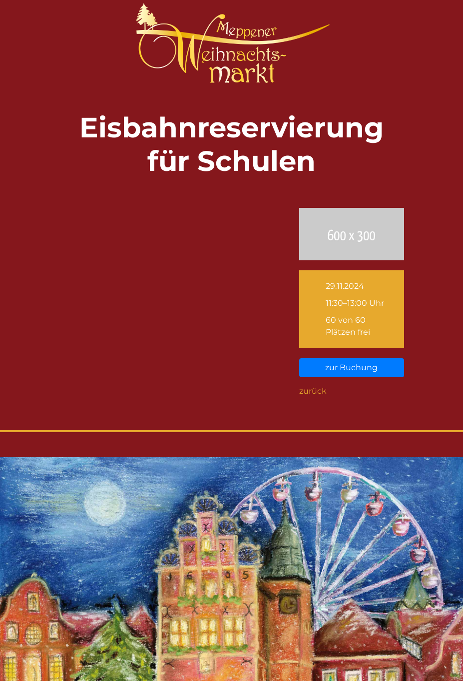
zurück (313, 391)
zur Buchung (351, 367)
